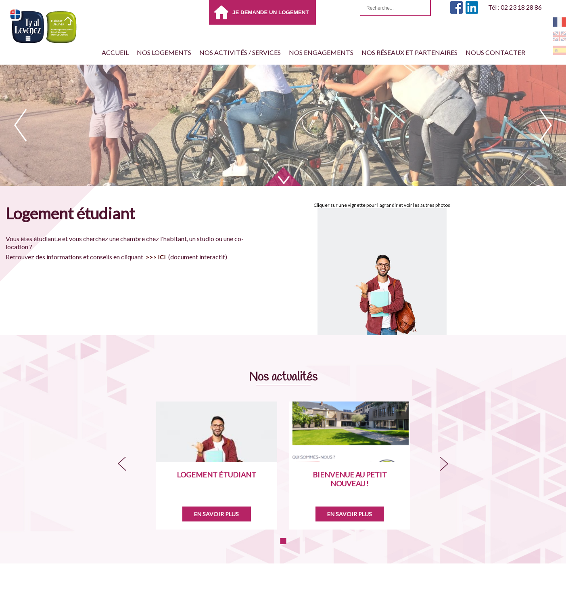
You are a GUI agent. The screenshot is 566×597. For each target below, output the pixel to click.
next (545, 125)
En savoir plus (216, 514)
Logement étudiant (216, 474)
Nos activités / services (240, 52)
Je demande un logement (270, 12)
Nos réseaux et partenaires (409, 52)
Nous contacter (495, 52)
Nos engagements (321, 52)
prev (20, 125)
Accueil (115, 52)
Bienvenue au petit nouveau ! (350, 479)
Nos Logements (164, 52)
